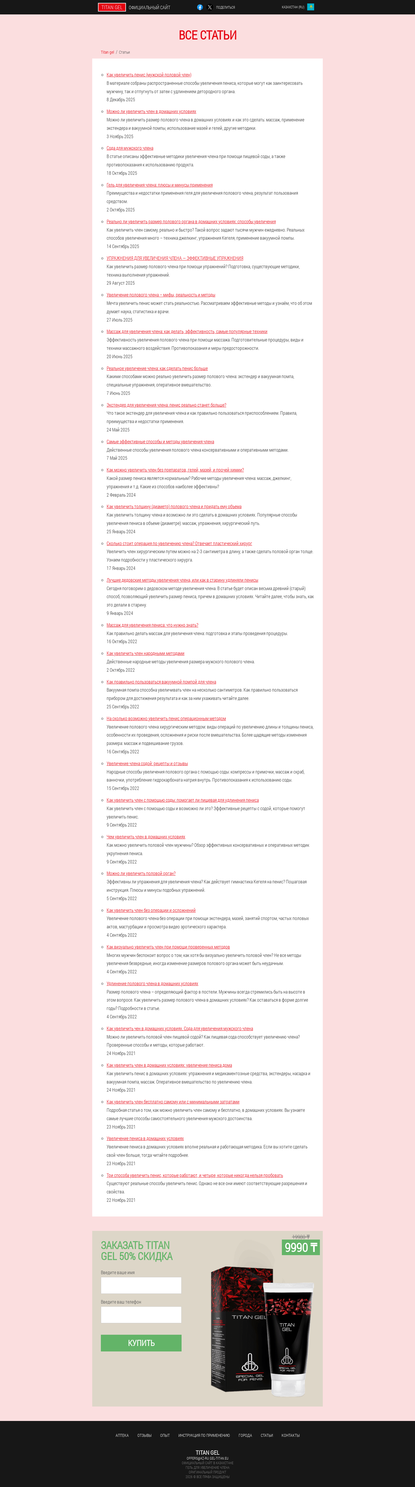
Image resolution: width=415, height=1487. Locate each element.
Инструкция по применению (204, 1435)
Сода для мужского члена (130, 148)
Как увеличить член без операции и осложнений (151, 910)
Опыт (165, 1435)
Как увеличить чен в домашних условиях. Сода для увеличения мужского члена (180, 1028)
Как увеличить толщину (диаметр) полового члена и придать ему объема (174, 506)
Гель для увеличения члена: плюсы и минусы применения (160, 185)
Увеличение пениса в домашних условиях (145, 1138)
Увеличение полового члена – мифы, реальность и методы (161, 295)
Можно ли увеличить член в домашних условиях (151, 111)
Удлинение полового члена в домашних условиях (152, 983)
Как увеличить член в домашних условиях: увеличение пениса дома (169, 1065)
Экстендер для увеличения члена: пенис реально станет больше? (166, 405)
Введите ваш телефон (121, 1302)
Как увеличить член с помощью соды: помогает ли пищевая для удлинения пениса (183, 800)
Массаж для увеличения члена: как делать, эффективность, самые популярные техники (187, 331)
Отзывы (144, 1435)
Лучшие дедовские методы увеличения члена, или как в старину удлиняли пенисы (182, 580)
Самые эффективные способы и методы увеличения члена (160, 441)
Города (245, 1435)
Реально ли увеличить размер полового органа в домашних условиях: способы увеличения (191, 221)
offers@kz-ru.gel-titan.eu (208, 1458)
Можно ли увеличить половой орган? (141, 873)
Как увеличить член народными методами (145, 653)
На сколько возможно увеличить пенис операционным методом (166, 718)
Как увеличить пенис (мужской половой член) (149, 75)
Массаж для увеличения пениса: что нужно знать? (152, 625)
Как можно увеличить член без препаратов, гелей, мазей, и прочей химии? (175, 470)
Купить (141, 1343)
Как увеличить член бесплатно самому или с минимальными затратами (173, 1102)
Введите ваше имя (118, 1272)
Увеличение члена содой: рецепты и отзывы (147, 763)
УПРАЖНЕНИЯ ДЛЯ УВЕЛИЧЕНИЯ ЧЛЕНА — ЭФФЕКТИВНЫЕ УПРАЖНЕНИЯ (175, 258)
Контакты (291, 1435)
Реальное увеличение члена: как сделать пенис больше (157, 368)
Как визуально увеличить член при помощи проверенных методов (168, 947)
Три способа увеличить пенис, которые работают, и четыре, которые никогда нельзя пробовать (195, 1175)
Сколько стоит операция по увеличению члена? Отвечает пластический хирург (179, 543)
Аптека (122, 1435)
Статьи (267, 1435)
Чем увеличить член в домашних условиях (146, 836)
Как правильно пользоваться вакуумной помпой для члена (161, 682)
